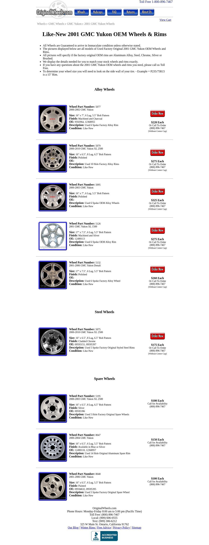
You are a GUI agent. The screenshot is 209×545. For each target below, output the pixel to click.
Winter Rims (88, 527)
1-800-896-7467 (162, 2)
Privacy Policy (121, 527)
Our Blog (73, 527)
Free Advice (104, 527)
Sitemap (136, 527)
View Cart (165, 19)
